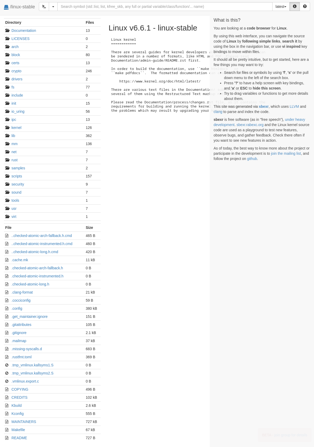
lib (13, 136)
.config (16, 308)
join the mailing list (286, 153)
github (252, 159)
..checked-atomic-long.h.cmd (34, 252)
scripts (16, 176)
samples (18, 168)
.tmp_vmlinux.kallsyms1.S (32, 365)
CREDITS (19, 397)
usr (13, 208)
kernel (16, 128)
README (19, 438)
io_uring (18, 111)
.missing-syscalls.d (26, 349)
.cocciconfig (21, 300)
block (15, 55)
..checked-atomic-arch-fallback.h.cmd (41, 236)
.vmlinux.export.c (25, 381)
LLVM (294, 106)
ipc (13, 119)
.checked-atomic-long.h (30, 284)
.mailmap (18, 341)
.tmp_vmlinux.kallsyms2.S (32, 373)
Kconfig (17, 414)
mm (14, 144)
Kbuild (16, 405)
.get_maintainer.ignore (29, 316)
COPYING (19, 389)
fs (12, 87)
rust (14, 160)
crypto (16, 71)
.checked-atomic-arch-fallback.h (37, 268)
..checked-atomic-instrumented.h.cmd (41, 244)
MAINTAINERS (23, 422)
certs (15, 63)
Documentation (23, 30)
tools (15, 200)
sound (16, 192)
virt (13, 216)
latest (281, 6)
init (13, 103)
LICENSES (20, 39)
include (17, 95)
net (13, 152)
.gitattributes (21, 325)
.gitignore (19, 333)
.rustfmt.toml (21, 357)
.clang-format (22, 292)
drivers (16, 79)
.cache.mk (19, 260)
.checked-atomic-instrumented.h (37, 276)
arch (15, 47)
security (17, 184)
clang (218, 112)
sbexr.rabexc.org (250, 125)
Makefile (18, 430)
